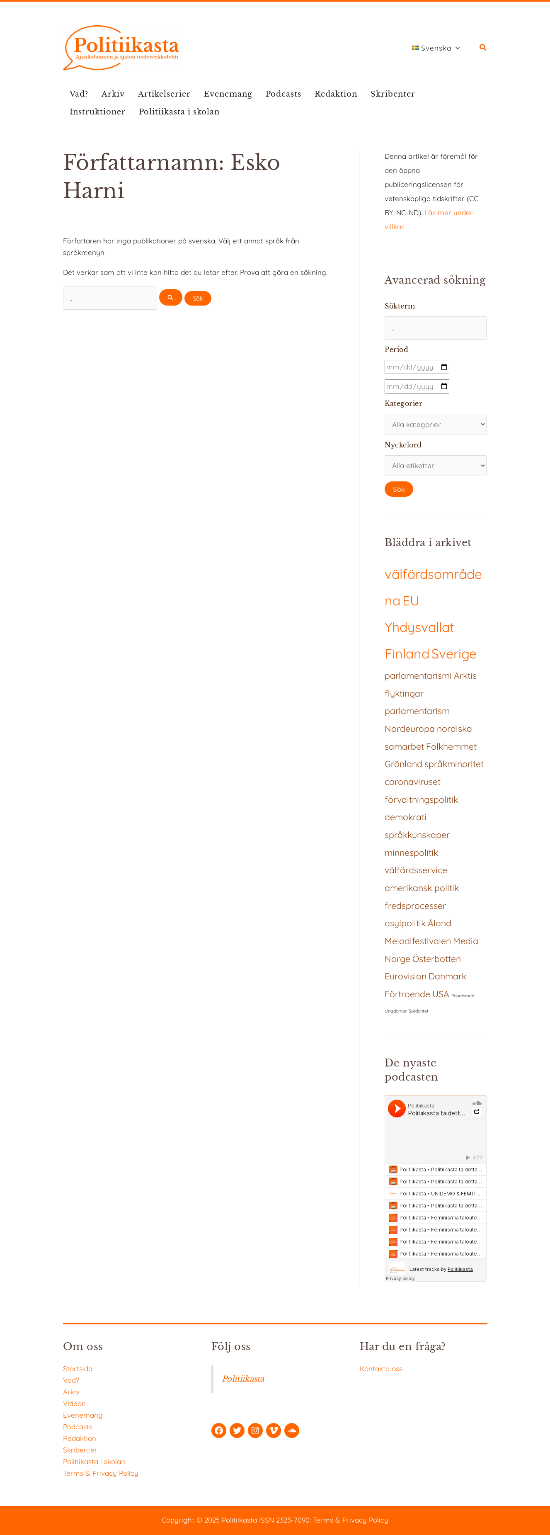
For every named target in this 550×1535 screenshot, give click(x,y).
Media (465, 940)
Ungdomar (396, 1011)
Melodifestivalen (418, 940)
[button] (483, 48)
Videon (74, 1403)
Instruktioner (98, 112)
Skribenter (393, 94)
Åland (439, 923)
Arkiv (113, 94)
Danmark (447, 976)
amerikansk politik (422, 887)
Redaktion (336, 94)
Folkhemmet (451, 746)
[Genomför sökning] (170, 297)
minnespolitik (411, 852)
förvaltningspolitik (421, 799)
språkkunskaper (417, 834)
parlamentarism (417, 710)
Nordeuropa (410, 728)
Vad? (79, 94)
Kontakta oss (381, 1368)
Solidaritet (419, 1011)
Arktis (465, 675)
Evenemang (228, 94)
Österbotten (436, 958)
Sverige (454, 653)
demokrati (405, 816)
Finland (407, 653)
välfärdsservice (416, 870)
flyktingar (404, 693)
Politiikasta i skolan (179, 112)
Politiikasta (243, 1379)
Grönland (403, 763)
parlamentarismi (418, 675)
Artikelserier (164, 94)
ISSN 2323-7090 (284, 1520)
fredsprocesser (415, 905)
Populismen (462, 995)
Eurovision (405, 976)
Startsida (77, 1368)
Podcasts (283, 94)
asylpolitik (405, 923)
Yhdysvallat (419, 627)
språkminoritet (454, 763)
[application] (455, 48)
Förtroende (407, 994)
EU (410, 600)
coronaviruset (413, 781)
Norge (397, 958)
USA (440, 994)
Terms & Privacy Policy (100, 1473)
